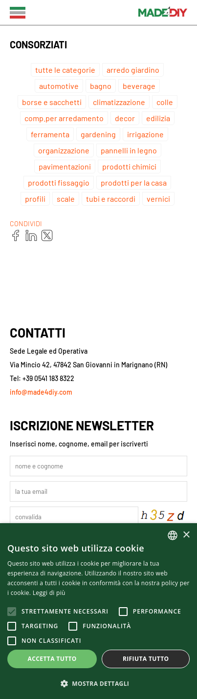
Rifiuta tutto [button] (146, 659)
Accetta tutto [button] (52, 659)
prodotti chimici (129, 166)
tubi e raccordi (110, 198)
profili (35, 198)
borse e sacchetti (52, 101)
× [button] (186, 535)
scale (66, 198)
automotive (59, 85)
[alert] (98, 611)
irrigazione (145, 134)
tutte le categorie (65, 69)
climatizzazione (119, 101)
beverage (139, 85)
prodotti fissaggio (58, 182)
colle (164, 101)
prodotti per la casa (134, 182)
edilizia (158, 118)
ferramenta (50, 134)
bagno (100, 85)
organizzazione (63, 150)
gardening (98, 134)
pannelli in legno (129, 150)
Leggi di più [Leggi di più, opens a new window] (49, 593)
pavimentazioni (65, 166)
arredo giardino (133, 69)
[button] (98, 683)
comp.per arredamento (64, 118)
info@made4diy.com (41, 392)
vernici (158, 198)
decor (125, 118)
